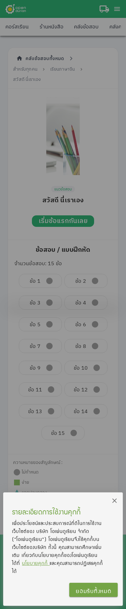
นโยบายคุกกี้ (36, 563)
